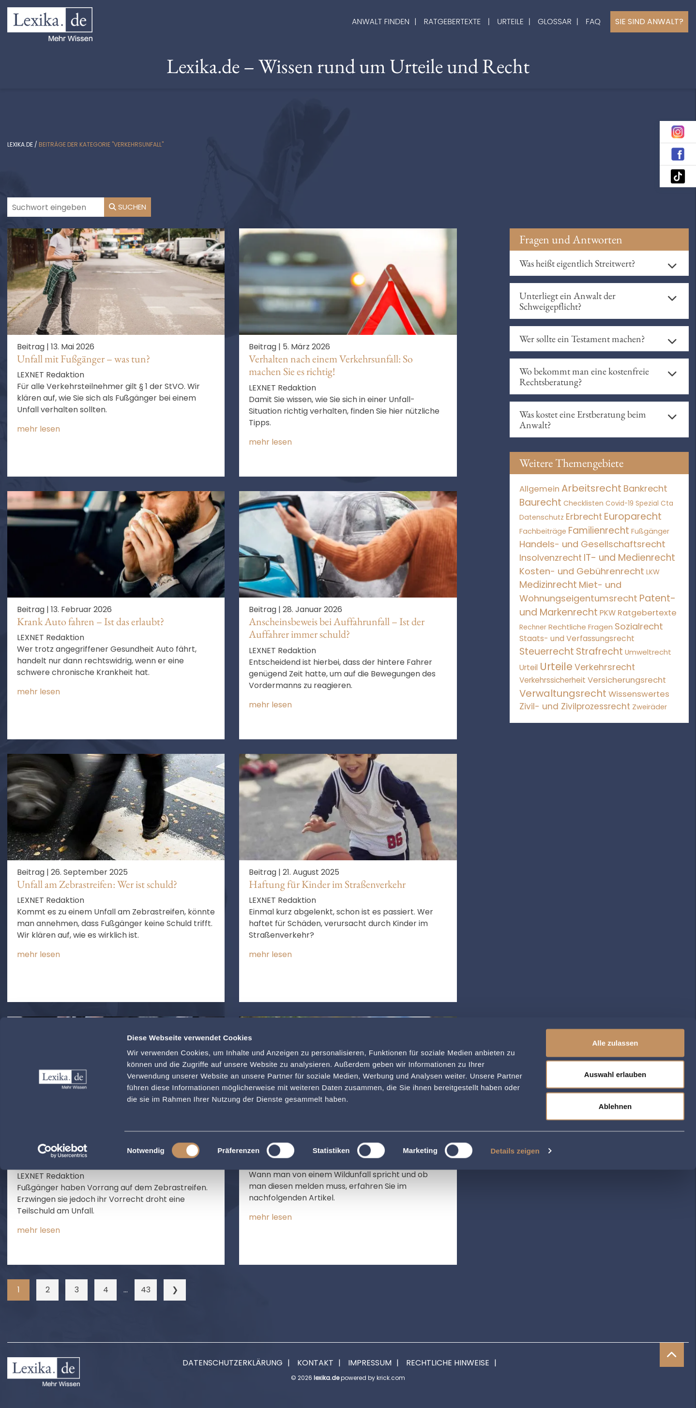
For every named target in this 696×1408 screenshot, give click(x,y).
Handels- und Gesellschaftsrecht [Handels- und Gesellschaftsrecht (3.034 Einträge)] (592, 544)
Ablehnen (615, 1344)
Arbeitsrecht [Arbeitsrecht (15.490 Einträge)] (591, 488)
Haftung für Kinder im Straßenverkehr (327, 884)
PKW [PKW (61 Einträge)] (608, 613)
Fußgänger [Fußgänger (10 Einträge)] (650, 531)
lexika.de (20, 144)
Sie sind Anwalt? (649, 21)
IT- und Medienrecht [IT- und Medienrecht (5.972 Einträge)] (629, 557)
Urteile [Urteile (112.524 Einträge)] (556, 666)
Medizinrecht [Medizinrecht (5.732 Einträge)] (548, 584)
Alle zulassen (615, 1281)
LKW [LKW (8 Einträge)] (653, 572)
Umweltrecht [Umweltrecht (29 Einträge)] (648, 652)
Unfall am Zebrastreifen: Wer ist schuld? (97, 884)
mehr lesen (38, 428)
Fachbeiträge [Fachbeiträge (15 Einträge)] (542, 531)
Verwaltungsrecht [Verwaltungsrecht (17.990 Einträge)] (562, 693)
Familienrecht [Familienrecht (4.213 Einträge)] (598, 530)
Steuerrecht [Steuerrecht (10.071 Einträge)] (546, 651)
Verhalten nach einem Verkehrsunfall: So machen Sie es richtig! (331, 365)
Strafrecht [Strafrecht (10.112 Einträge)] (599, 651)
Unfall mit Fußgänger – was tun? (83, 359)
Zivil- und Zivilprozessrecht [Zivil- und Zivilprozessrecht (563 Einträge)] (574, 706)
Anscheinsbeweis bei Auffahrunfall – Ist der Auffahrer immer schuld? (336, 627)
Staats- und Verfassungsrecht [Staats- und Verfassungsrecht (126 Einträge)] (577, 638)
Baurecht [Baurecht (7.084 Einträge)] (540, 502)
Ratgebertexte (452, 21)
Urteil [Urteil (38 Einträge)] (528, 667)
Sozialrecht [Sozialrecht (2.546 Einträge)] (639, 626)
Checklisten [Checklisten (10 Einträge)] (583, 503)
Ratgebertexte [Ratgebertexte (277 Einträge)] (647, 612)
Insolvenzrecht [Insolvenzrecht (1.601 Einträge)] (550, 558)
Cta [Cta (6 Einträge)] (667, 503)
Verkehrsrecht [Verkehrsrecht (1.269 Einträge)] (605, 667)
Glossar (555, 21)
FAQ (593, 21)
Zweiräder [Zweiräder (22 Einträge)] (649, 707)
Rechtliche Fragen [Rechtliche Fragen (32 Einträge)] (580, 627)
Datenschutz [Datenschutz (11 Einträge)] (541, 517)
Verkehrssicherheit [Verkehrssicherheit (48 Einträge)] (552, 680)
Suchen (127, 207)
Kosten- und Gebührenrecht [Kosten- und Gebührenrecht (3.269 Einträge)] (581, 571)
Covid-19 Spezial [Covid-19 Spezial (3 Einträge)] (632, 503)
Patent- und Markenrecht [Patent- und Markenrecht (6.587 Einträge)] (597, 605)
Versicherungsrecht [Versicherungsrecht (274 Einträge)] (627, 680)
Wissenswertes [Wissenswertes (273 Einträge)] (638, 694)
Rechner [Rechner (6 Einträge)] (532, 627)
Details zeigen (514, 1389)
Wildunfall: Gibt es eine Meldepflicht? (326, 1147)
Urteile (510, 21)
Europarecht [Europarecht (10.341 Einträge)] (633, 516)
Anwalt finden (380, 21)
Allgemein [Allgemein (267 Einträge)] (539, 488)
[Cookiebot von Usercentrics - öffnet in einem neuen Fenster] (62, 1389)
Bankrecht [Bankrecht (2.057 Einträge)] (645, 488)
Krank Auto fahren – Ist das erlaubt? (90, 621)
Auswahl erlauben (615, 1313)
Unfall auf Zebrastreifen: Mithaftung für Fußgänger (99, 1153)
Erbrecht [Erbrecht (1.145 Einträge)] (584, 516)
